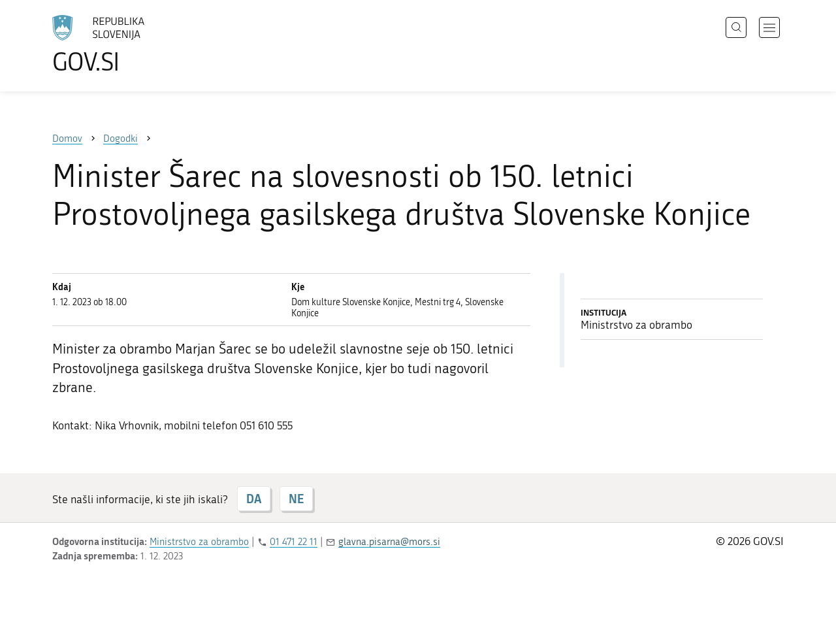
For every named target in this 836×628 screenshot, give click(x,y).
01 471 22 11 (293, 542)
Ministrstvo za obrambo (199, 542)
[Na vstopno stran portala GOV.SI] (134, 44)
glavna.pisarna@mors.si (389, 542)
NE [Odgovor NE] (296, 498)
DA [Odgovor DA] (253, 498)
